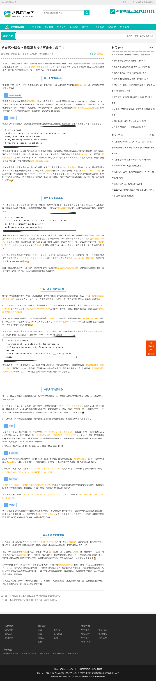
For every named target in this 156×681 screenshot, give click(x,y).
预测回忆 (102, 634)
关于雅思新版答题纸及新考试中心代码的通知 (132, 160)
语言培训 (74, 27)
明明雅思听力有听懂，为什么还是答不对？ (131, 121)
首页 (142, 36)
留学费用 (85, 642)
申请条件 (61, 27)
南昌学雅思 (44, 653)
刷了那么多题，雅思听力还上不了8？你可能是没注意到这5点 (35, 596)
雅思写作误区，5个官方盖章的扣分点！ (130, 73)
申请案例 (124, 27)
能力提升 (86, 27)
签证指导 (49, 27)
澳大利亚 (58, 634)
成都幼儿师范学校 (29, 653)
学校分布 (9, 638)
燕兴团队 (112, 27)
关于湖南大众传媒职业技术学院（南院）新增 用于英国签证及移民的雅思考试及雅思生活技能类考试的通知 (133, 148)
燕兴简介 (9, 630)
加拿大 (57, 630)
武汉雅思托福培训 (10, 653)
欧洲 (56, 638)
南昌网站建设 (58, 653)
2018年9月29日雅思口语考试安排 (127, 166)
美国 (40, 630)
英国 (40, 634)
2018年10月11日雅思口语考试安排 (128, 184)
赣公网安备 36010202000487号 (92, 676)
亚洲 (40, 642)
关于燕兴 (99, 27)
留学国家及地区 (18, 27)
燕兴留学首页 (10, 2)
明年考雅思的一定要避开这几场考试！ (129, 61)
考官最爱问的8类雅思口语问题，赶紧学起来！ (133, 54)
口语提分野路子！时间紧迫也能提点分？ (130, 127)
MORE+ (152, 48)
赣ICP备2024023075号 (68, 676)
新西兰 (41, 638)
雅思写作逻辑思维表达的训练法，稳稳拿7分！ (133, 67)
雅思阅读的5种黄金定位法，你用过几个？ (131, 79)
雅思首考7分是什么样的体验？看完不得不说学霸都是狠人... (34, 600)
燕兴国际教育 (73, 653)
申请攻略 (36, 27)
